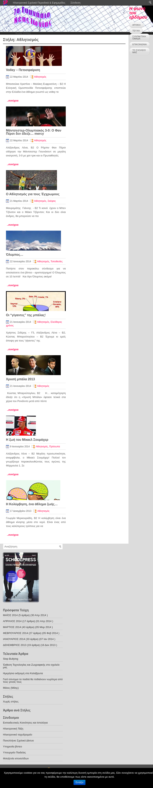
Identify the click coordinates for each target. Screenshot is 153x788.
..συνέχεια (12, 100)
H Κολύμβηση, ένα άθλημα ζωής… (32, 504)
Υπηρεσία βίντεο (12, 746)
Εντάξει (79, 782)
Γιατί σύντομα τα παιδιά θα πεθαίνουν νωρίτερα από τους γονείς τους (33, 680)
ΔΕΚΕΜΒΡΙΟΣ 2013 (14, 645)
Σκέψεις (52, 201)
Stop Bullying (10, 658)
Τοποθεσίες (57, 261)
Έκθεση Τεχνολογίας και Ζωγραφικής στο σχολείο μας (31, 666)
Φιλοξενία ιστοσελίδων (16, 758)
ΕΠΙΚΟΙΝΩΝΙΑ (139, 44)
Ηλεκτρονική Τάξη (13, 728)
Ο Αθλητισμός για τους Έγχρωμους (33, 194)
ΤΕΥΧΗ (136, 30)
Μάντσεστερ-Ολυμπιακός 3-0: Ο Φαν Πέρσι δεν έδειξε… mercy (33, 132)
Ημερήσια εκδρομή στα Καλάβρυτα (23, 673)
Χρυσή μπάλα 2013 (20, 379)
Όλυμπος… (14, 254)
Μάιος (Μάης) (11, 687)
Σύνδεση (75, 2)
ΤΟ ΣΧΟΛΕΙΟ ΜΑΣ (139, 51)
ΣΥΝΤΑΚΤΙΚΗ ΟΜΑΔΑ (139, 37)
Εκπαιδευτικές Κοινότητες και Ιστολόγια (25, 722)
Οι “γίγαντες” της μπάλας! (26, 315)
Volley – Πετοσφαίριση (23, 70)
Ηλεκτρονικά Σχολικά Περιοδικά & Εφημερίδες (39, 2)
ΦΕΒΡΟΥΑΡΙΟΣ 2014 (15, 633)
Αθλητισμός (40, 76)
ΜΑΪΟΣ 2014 (10, 615)
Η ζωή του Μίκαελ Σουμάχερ (27, 439)
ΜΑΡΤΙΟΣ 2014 (12, 627)
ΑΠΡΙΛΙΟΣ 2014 (12, 621)
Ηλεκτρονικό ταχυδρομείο (17, 734)
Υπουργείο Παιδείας (14, 752)
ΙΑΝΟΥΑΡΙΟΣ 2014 (14, 639)
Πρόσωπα (54, 446)
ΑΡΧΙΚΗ (136, 25)
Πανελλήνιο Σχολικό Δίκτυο (18, 740)
